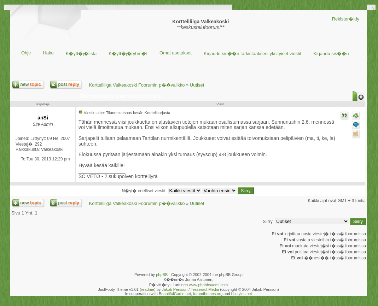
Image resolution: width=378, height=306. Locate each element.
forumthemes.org (207, 294)
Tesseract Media (205, 289)
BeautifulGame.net (175, 294)
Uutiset (197, 85)
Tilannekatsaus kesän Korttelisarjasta (121, 96)
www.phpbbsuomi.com (208, 285)
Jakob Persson (174, 289)
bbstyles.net (241, 294)
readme (147, 289)
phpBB (162, 274)
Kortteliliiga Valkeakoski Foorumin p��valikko (137, 85)
